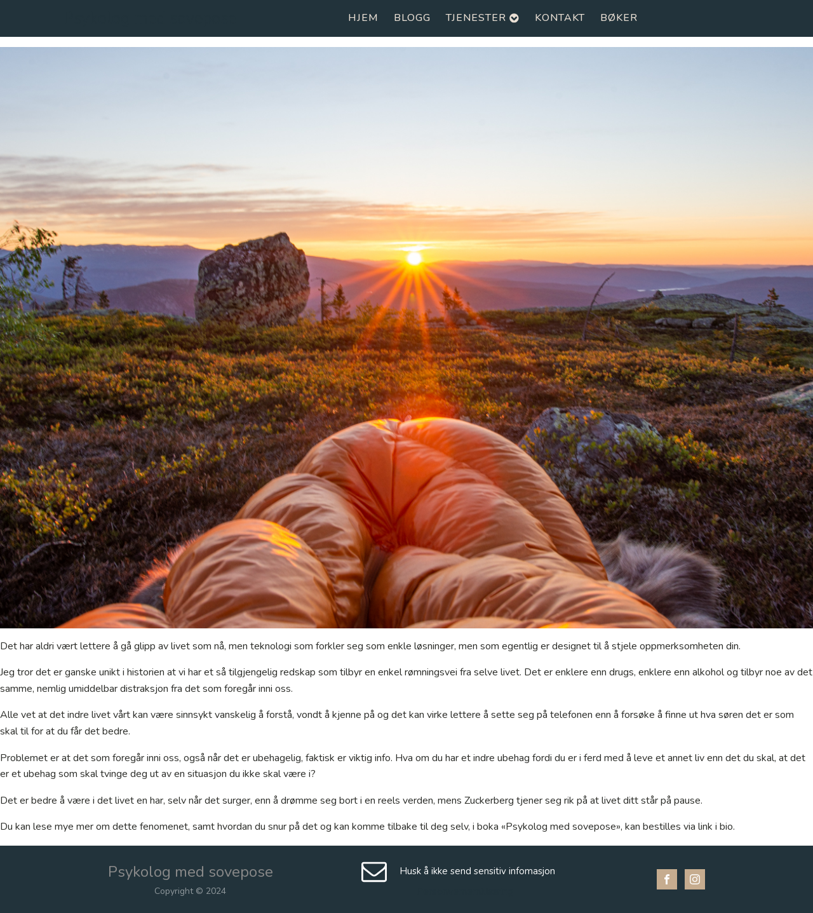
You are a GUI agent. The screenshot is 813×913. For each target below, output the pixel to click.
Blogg (412, 18)
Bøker (619, 18)
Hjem (363, 18)
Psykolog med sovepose (150, 18)
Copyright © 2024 (190, 891)
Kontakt (560, 18)
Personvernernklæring (464, 891)
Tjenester (483, 18)
